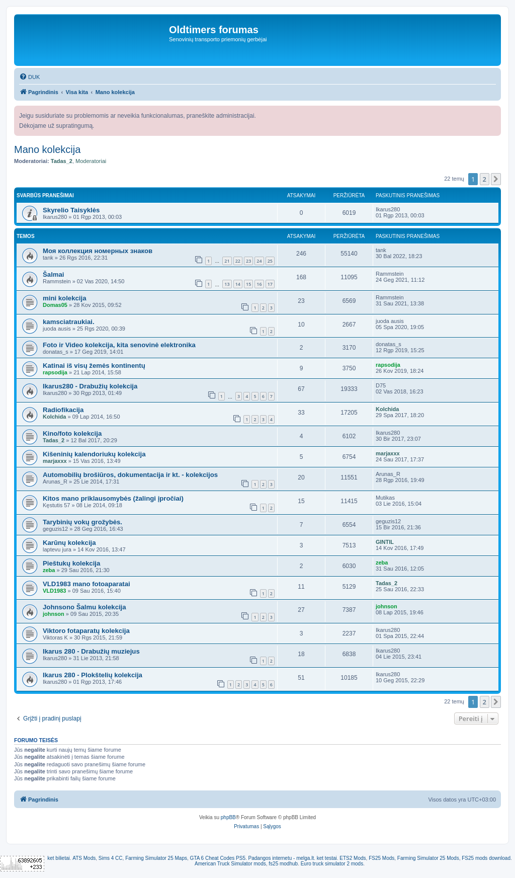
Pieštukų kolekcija (71, 563)
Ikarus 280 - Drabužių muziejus (91, 651)
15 (248, 284)
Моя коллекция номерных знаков (97, 251)
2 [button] (484, 179)
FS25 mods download (486, 858)
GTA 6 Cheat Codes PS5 (217, 858)
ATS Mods (84, 858)
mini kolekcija (65, 298)
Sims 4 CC (111, 858)
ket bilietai (58, 858)
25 (270, 261)
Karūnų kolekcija (69, 542)
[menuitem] (29, 77)
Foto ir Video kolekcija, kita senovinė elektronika (119, 345)
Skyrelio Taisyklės (71, 210)
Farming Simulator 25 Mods (428, 858)
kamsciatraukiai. (69, 322)
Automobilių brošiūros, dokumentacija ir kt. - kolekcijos (130, 474)
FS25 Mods (381, 858)
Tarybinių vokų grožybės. (82, 522)
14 (237, 284)
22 (237, 261)
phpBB (228, 817)
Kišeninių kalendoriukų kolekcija (94, 454)
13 (226, 284)
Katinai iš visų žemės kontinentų (94, 365)
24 (259, 261)
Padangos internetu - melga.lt (281, 858)
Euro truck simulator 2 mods (332, 863)
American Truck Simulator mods (230, 863)
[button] (496, 179)
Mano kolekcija (47, 149)
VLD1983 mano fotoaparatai (86, 584)
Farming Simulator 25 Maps (156, 858)
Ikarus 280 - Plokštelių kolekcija (92, 675)
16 (259, 284)
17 (270, 284)
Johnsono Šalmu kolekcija (84, 607)
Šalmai (53, 274)
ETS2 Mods (352, 858)
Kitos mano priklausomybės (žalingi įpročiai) (113, 498)
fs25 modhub (283, 863)
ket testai (327, 858)
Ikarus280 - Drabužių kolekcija (90, 386)
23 (248, 261)
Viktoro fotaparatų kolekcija (86, 630)
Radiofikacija (63, 410)
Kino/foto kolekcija (72, 433)
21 (226, 261)
